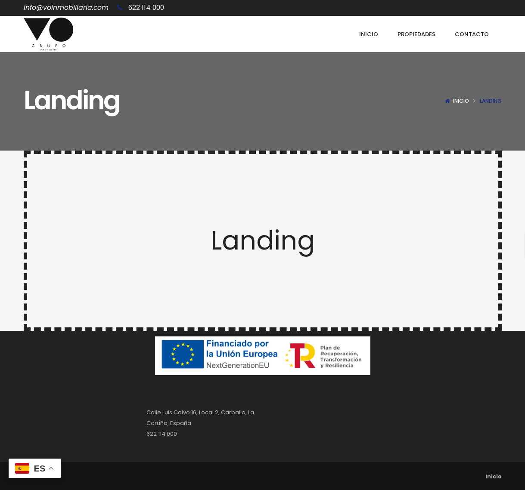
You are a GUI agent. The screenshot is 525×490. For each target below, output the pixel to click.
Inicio (461, 101)
